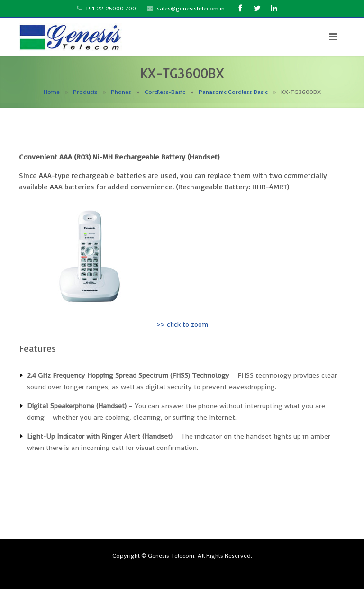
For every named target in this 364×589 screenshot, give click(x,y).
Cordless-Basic (165, 92)
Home (52, 92)
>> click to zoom (182, 323)
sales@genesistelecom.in (191, 8)
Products (85, 92)
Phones (121, 92)
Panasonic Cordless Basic (233, 92)
